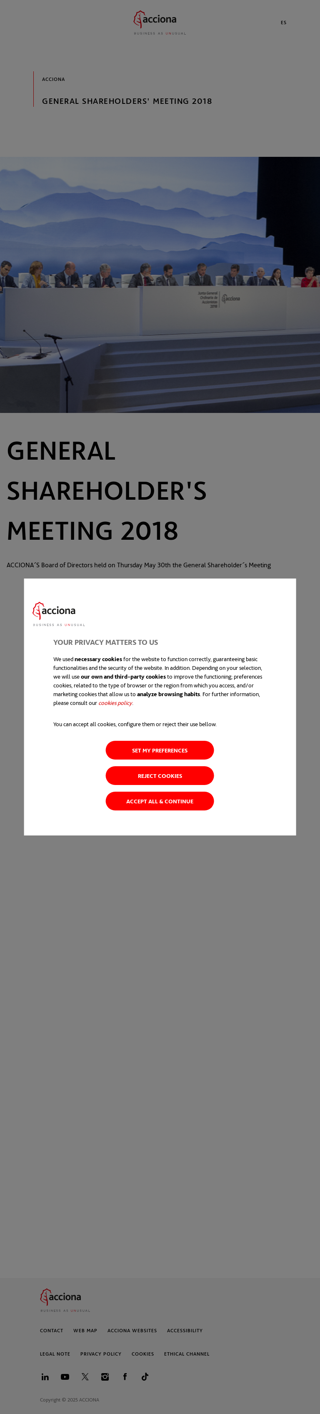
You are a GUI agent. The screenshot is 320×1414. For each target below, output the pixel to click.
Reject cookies (160, 775)
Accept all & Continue (159, 801)
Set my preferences (160, 750)
